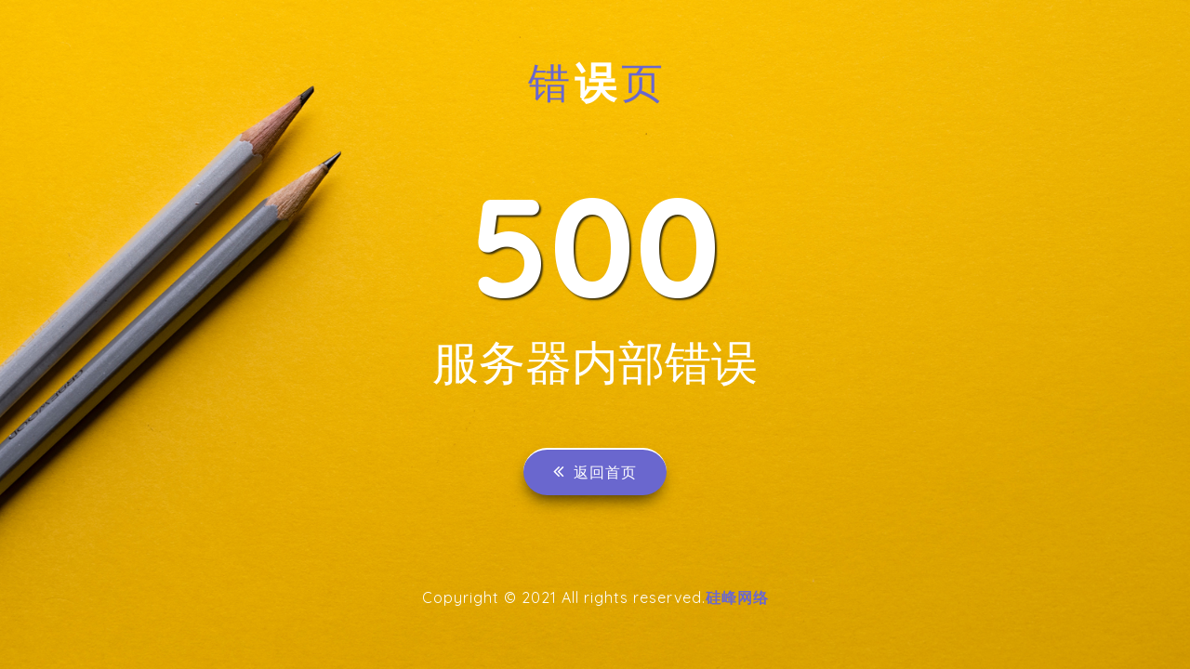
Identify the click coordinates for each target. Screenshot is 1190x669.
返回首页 (595, 471)
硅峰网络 (737, 597)
